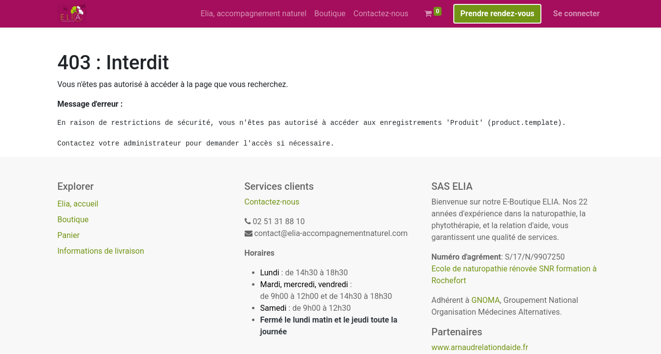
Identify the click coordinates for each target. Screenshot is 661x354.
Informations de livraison (101, 251)
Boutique (73, 219)
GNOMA (486, 300)
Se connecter (576, 13)
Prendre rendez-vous (497, 13)
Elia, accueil (78, 203)
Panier (69, 235)
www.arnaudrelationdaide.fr (480, 347)
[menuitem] (253, 14)
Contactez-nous (272, 201)
